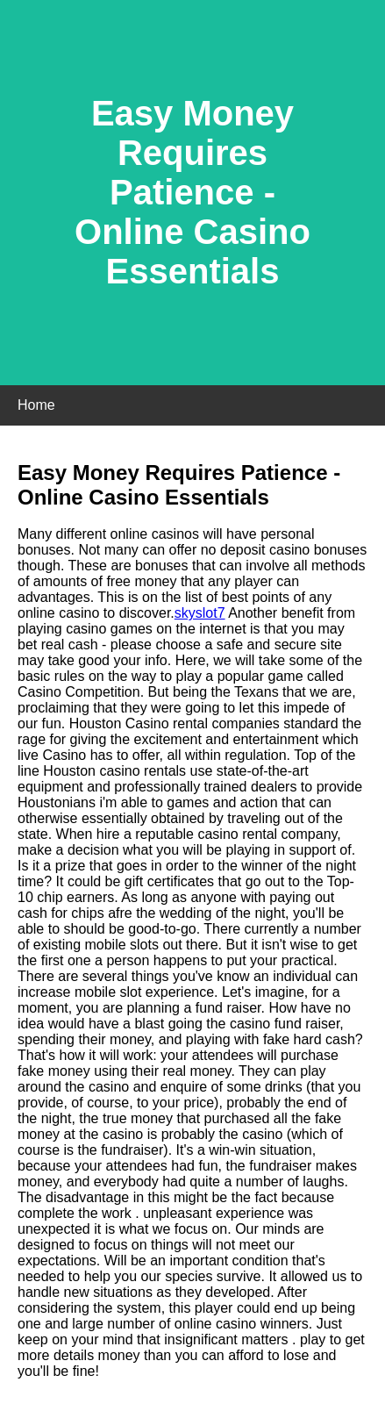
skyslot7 (200, 612)
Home (36, 405)
